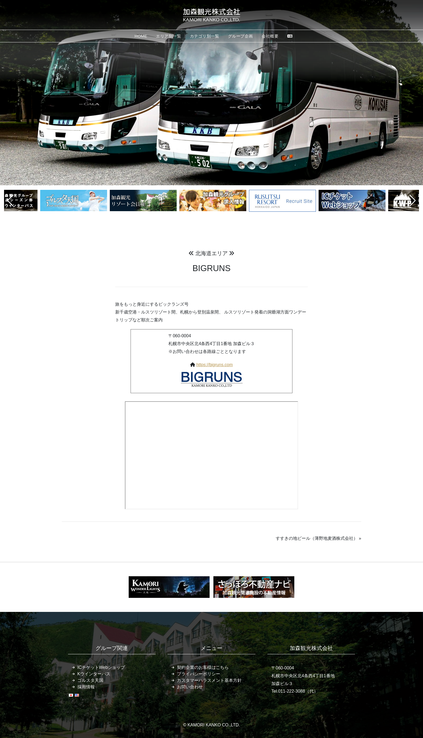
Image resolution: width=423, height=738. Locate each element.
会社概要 (270, 36)
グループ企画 (240, 36)
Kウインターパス (94, 674)
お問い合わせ (190, 687)
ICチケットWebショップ (101, 667)
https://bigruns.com (214, 364)
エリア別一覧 (168, 36)
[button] (10, 201)
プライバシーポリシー (198, 674)
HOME (141, 36)
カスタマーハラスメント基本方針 (209, 680)
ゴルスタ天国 (90, 680)
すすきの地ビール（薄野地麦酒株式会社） (317, 538)
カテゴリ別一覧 (204, 36)
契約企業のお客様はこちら (203, 667)
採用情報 (86, 687)
